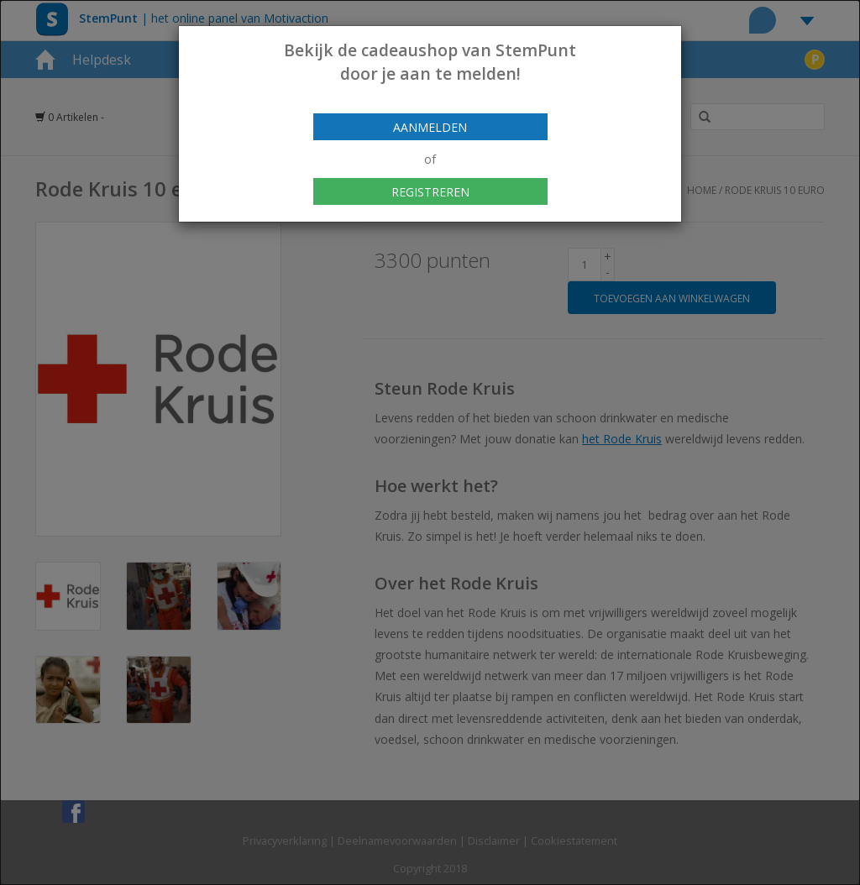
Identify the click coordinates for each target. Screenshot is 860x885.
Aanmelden (430, 127)
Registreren (430, 192)
